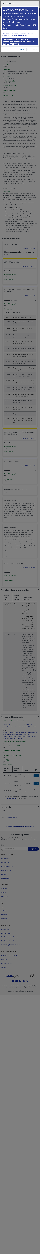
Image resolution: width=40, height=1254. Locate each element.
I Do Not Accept (32, 49)
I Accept (22, 49)
